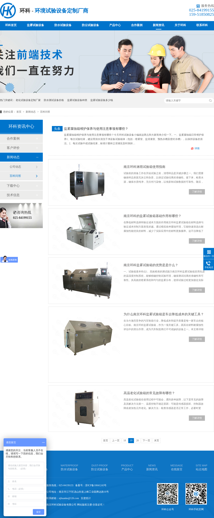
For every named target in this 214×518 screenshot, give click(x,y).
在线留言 (176, 467)
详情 (197, 148)
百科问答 (45, 111)
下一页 (146, 440)
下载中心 (13, 186)
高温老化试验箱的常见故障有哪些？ (149, 393)
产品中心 (115, 25)
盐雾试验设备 (35, 25)
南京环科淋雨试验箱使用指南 (144, 167)
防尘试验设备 (90, 25)
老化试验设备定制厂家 (28, 100)
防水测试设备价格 (54, 100)
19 (131, 440)
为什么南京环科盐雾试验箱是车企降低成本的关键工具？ (164, 314)
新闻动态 (31, 111)
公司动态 (15, 166)
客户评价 (13, 148)
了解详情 (197, 191)
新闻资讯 (158, 25)
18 (124, 440)
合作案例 (136, 25)
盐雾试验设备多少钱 (101, 100)
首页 (19, 111)
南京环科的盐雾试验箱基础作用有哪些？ (152, 216)
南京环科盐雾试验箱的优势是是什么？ (151, 265)
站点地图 (201, 467)
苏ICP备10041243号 (96, 485)
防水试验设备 (63, 25)
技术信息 (13, 195)
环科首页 (11, 25)
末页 (156, 440)
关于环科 (180, 25)
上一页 (115, 440)
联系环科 (202, 25)
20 (137, 440)
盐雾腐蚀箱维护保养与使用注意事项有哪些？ (96, 128)
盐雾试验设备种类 (77, 100)
